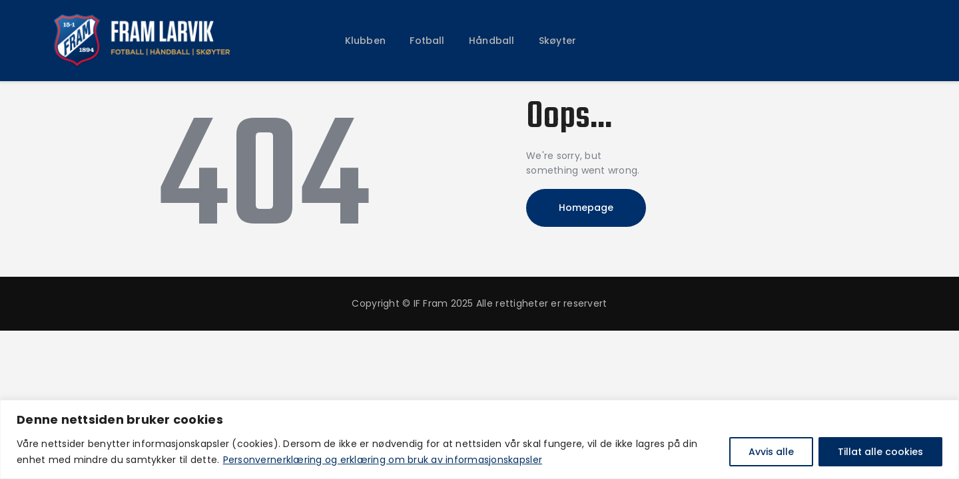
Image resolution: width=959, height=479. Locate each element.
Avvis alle (771, 451)
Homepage (586, 207)
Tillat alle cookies (880, 451)
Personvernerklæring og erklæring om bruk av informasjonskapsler (382, 459)
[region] (479, 439)
